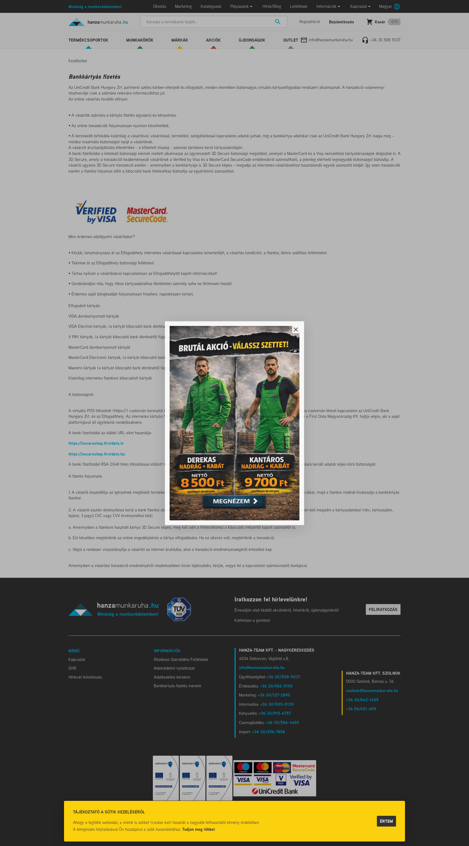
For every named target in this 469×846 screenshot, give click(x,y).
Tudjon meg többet (198, 829)
